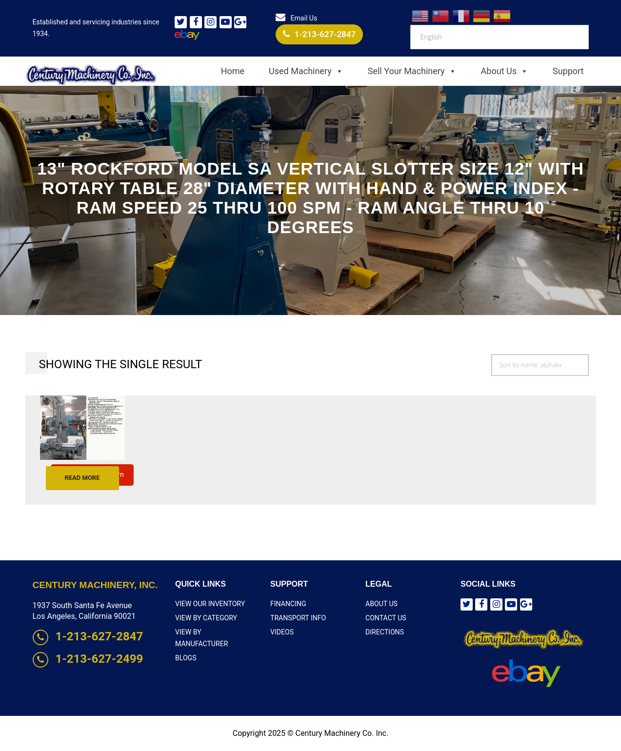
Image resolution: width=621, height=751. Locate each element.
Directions (384, 632)
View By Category (206, 618)
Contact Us (385, 618)
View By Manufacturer (215, 632)
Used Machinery (306, 71)
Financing (288, 604)
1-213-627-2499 (88, 659)
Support (568, 71)
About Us (504, 71)
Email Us (296, 18)
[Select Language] (499, 37)
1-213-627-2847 (319, 34)
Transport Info (298, 618)
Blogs (185, 646)
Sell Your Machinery (412, 71)
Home (232, 71)
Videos (282, 632)
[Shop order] (540, 365)
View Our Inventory (209, 604)
